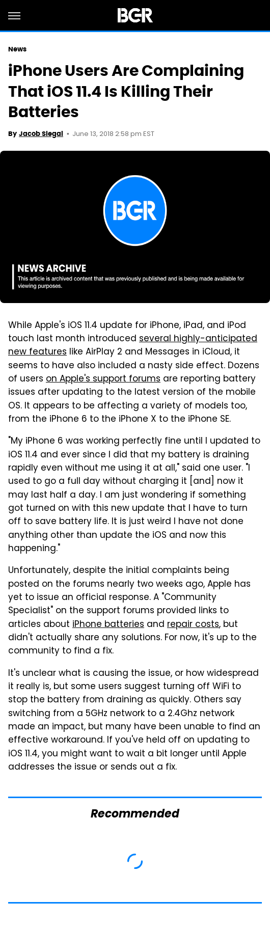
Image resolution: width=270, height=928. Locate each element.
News (17, 49)
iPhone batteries (108, 625)
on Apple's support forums (103, 379)
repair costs (193, 625)
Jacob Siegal (41, 133)
